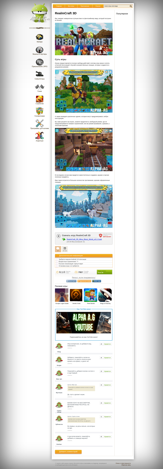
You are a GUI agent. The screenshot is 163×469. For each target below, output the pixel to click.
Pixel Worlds (91, 303)
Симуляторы (40, 75)
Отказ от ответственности (123, 463)
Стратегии (39, 99)
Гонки (39, 87)
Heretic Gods (77, 303)
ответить (70, 348)
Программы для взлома (39, 124)
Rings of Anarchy (105, 303)
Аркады (39, 37)
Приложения (85, 6)
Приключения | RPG (39, 62)
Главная (59, 6)
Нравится (107, 344)
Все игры (71, 6)
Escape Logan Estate (62, 303)
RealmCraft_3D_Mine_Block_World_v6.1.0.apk (84, 239)
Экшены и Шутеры (39, 50)
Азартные (39, 136)
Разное (98, 6)
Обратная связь (126, 465)
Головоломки (40, 112)
